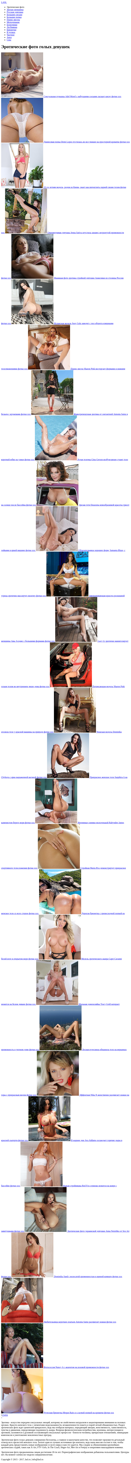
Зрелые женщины (15, 9)
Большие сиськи (14, 14)
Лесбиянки (12, 27)
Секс (9, 40)
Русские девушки (15, 12)
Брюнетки (11, 30)
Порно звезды (13, 19)
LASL (4, 2)
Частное (10, 35)
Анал (9, 37)
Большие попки (14, 17)
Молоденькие (13, 22)
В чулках (11, 32)
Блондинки (12, 25)
